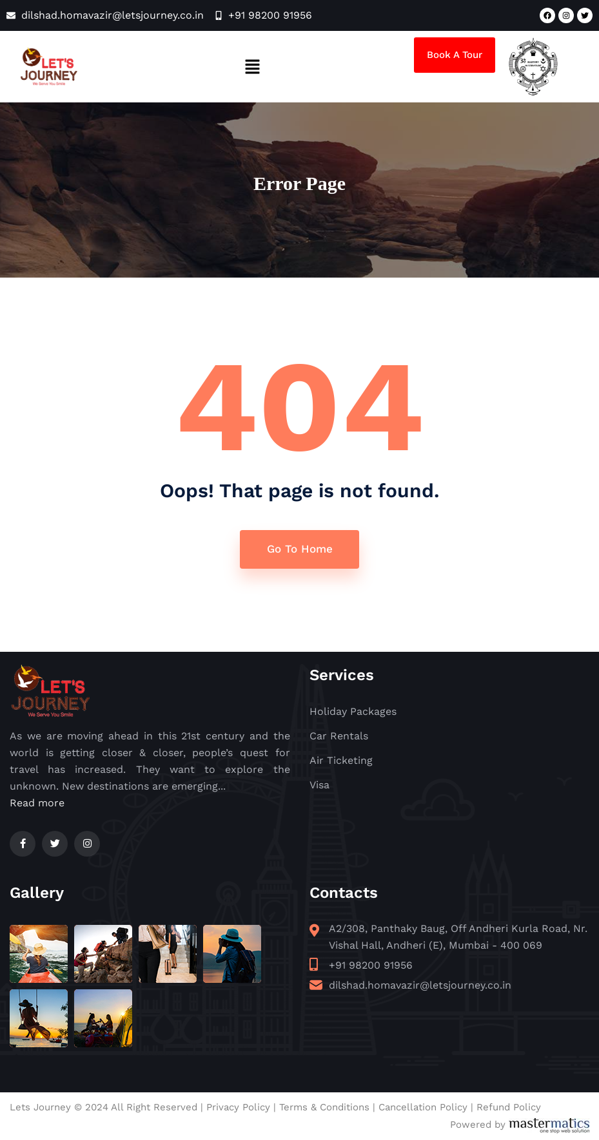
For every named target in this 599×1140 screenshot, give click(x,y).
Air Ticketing (341, 760)
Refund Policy (508, 1107)
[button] (252, 66)
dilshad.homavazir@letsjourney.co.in (420, 985)
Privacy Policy (238, 1107)
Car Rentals (338, 736)
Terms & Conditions (324, 1107)
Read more (37, 803)
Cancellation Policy (422, 1107)
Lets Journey (40, 1107)
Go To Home (300, 548)
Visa (319, 785)
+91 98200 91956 (371, 965)
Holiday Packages (353, 711)
